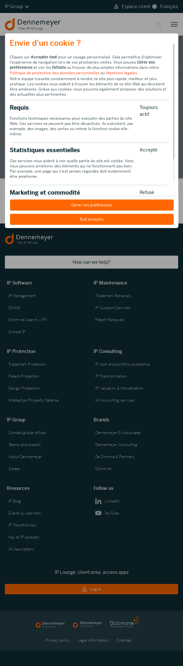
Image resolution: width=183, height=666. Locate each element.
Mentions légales (121, 73)
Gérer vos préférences (91, 205)
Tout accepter (91, 219)
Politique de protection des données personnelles (54, 73)
